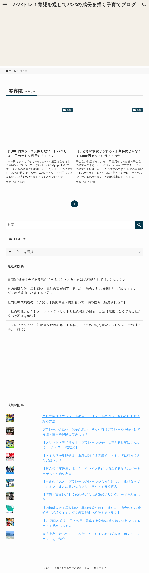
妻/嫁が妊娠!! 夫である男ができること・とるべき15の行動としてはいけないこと (67, 279)
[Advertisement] (74, 38)
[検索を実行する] (139, 225)
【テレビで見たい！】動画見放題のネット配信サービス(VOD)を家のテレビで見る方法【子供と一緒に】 (74, 327)
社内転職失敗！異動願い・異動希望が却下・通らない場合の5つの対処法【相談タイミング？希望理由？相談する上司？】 (72, 291)
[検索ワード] (74, 225)
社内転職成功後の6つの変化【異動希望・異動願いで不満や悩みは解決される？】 (67, 302)
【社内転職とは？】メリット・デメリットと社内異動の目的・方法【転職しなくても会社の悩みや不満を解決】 (74, 313)
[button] (144, 4)
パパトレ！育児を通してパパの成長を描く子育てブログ (74, 4)
